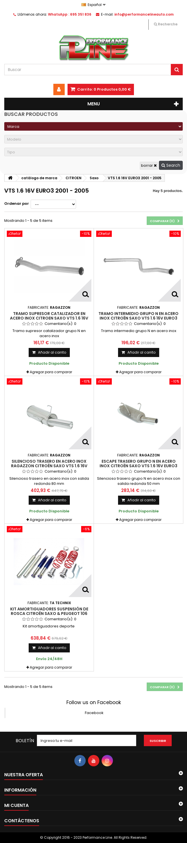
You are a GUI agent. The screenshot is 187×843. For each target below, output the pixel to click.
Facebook (94, 712)
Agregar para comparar (51, 372)
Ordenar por (16, 203)
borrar (149, 165)
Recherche (165, 24)
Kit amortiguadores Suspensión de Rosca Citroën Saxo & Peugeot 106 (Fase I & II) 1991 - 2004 (49, 613)
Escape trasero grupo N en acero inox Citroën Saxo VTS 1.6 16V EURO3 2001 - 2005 (138, 465)
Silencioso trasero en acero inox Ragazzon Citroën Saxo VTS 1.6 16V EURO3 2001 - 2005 (49, 465)
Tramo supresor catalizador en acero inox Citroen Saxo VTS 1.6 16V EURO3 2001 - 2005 (49, 318)
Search (170, 165)
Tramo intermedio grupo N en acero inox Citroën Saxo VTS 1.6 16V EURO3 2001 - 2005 (138, 318)
